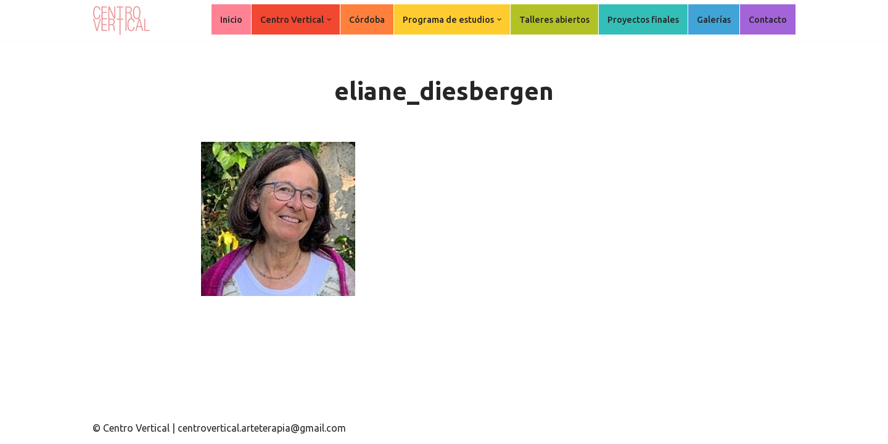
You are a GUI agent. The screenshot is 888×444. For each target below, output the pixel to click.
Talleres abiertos (554, 20)
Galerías (714, 20)
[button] (329, 19)
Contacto (768, 20)
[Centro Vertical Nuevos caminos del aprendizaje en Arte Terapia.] (123, 20)
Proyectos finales (643, 20)
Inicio (231, 20)
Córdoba (367, 20)
